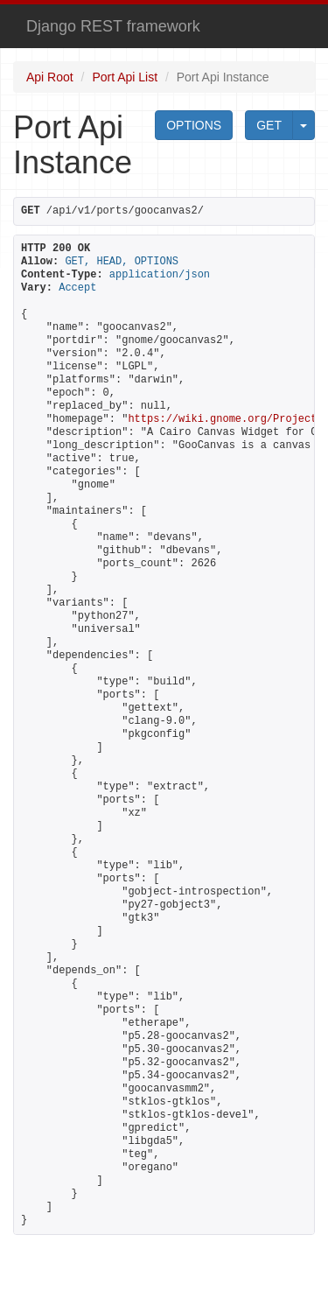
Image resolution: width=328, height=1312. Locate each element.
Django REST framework (113, 26)
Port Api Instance (223, 77)
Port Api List (124, 77)
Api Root (49, 77)
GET (269, 125)
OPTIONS (193, 125)
